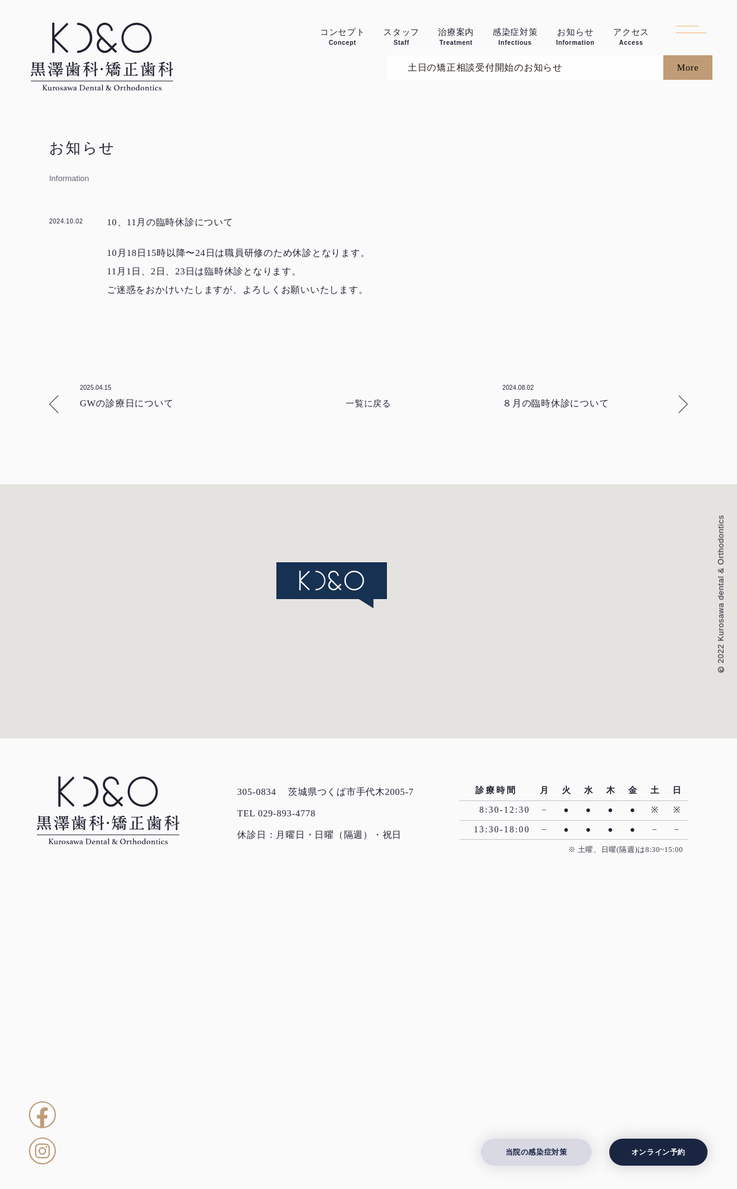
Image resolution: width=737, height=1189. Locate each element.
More (688, 333)
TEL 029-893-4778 (276, 1078)
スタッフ (401, 37)
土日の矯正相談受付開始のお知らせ (480, 333)
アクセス (631, 37)
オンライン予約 (658, 1152)
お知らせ (575, 37)
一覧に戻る (368, 668)
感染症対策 (515, 37)
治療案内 (456, 37)
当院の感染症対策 (536, 1152)
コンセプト (342, 37)
